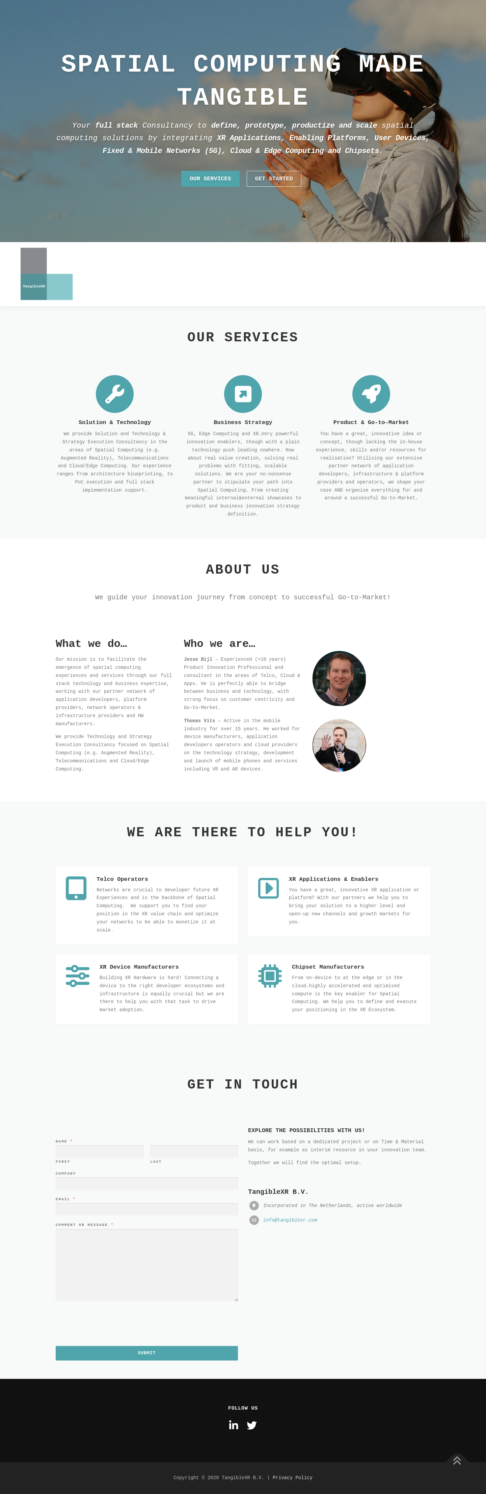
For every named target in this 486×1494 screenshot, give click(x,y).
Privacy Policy (293, 1477)
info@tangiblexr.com (290, 1376)
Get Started (274, 204)
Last (156, 1318)
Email (65, 1355)
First (63, 1318)
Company (66, 1330)
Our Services (210, 204)
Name (64, 1297)
